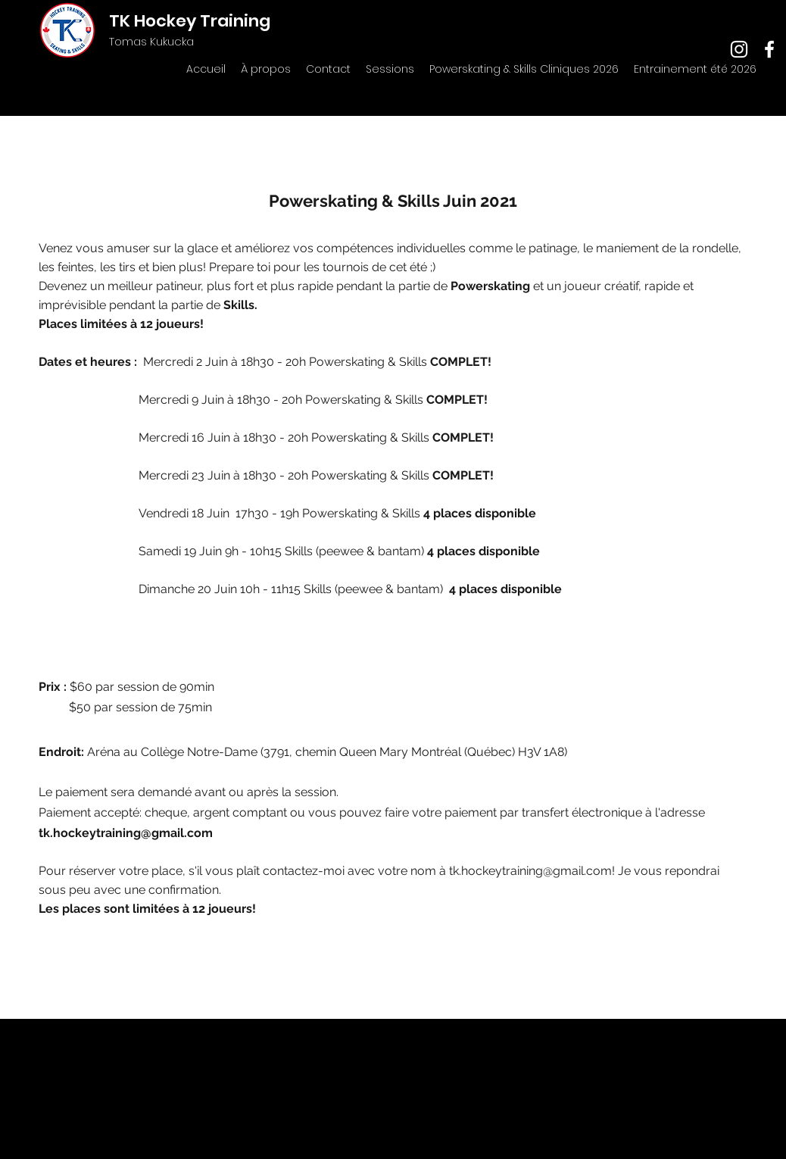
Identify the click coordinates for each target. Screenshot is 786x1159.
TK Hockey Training (189, 21)
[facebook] (769, 49)
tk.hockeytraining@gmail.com (126, 833)
